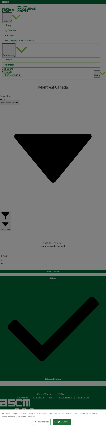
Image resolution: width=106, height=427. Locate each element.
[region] (53, 418)
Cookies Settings (42, 422)
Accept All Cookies (61, 422)
